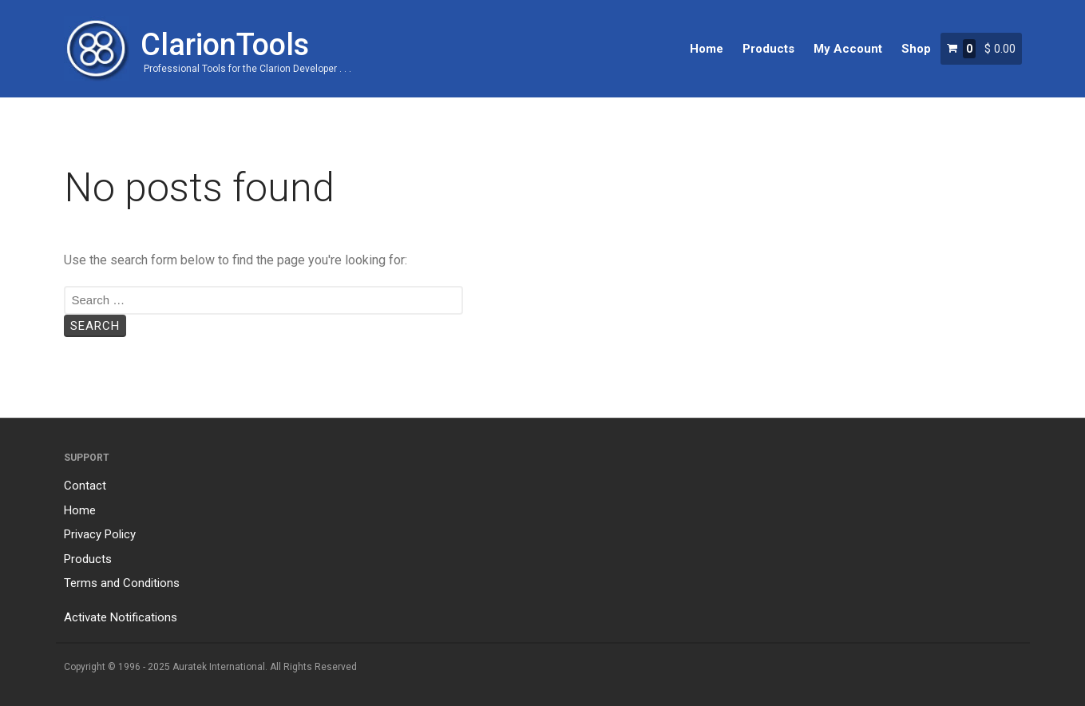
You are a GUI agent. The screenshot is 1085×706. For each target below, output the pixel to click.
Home (706, 49)
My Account (848, 49)
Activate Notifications (120, 617)
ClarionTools (225, 44)
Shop (916, 49)
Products (768, 49)
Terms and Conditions (122, 583)
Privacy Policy (100, 534)
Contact (85, 485)
